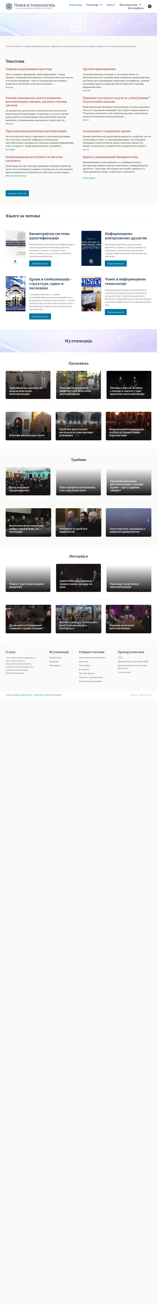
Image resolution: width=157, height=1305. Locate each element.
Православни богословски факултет (132, 667)
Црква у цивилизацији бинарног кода (110, 157)
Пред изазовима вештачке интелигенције (36, 131)
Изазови (9, 87)
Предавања (55, 657)
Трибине (53, 661)
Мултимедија (130, 4)
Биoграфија (136, 8)
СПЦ (120, 657)
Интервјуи (10, 149)
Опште (86, 120)
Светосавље (124, 672)
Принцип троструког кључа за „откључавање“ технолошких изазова (116, 99)
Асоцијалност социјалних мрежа (107, 131)
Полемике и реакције (90, 681)
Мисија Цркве (89, 178)
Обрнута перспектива (16, 175)
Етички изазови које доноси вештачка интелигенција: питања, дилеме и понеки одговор (36, 101)
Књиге (111, 4)
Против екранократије (99, 69)
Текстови (94, 4)
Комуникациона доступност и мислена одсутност (34, 158)
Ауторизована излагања (92, 657)
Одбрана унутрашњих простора (29, 69)
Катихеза (84, 669)
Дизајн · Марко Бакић (141, 694)
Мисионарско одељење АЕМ (133, 661)
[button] (9, 424)
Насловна (75, 4)
